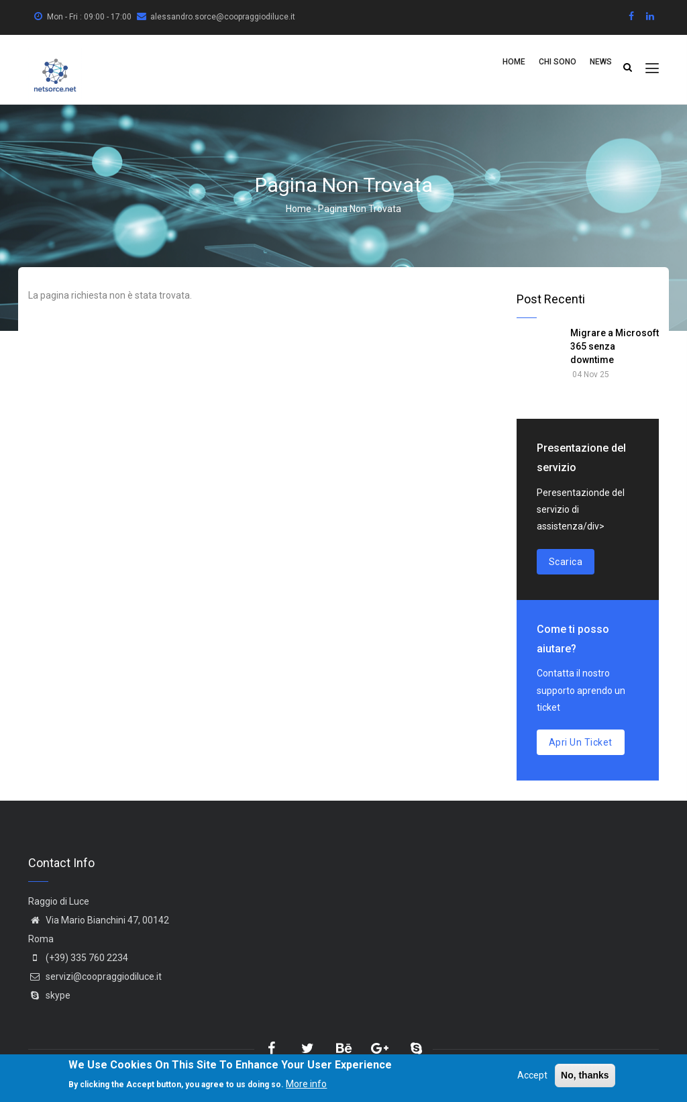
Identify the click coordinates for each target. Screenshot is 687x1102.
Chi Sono (557, 61)
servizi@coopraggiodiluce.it (95, 976)
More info (306, 1085)
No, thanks (585, 1076)
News (601, 61)
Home (514, 61)
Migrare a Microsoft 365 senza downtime (614, 346)
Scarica (566, 561)
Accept (532, 1076)
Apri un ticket (581, 742)
